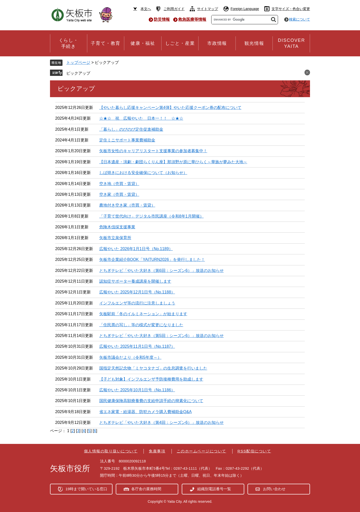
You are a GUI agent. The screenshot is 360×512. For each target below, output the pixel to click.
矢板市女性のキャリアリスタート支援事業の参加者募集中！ (153, 151)
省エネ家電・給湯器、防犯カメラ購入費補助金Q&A (145, 412)
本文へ (145, 9)
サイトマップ (207, 9)
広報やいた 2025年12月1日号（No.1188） (137, 292)
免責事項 (157, 451)
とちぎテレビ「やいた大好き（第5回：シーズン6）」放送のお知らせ (161, 335)
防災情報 (162, 19)
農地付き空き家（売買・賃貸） (127, 205)
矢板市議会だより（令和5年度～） (130, 357)
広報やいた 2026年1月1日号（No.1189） (136, 249)
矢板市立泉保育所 (115, 238)
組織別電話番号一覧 (214, 489)
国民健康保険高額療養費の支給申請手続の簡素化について (151, 401)
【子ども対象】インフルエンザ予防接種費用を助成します (151, 379)
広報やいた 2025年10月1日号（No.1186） (137, 390)
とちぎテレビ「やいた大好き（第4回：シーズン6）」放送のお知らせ (161, 422)
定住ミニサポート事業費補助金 (127, 140)
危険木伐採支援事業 (117, 227)
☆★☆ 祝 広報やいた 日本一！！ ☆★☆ (141, 118)
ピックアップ (78, 73)
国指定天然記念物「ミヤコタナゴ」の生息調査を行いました (153, 368)
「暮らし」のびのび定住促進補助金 (131, 129)
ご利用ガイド (174, 9)
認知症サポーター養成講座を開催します (135, 281)
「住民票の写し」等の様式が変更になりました (141, 325)
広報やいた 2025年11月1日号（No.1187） (137, 346)
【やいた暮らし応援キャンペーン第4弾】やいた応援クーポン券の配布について (170, 107)
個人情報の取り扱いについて (111, 451)
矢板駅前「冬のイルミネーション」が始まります (143, 314)
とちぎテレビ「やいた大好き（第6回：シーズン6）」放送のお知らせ (161, 270)
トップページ (78, 62)
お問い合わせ (274, 489)
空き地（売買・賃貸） (119, 184)
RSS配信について (254, 451)
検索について (299, 19)
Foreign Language (244, 9)
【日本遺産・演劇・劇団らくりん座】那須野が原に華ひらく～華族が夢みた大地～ (173, 162)
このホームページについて (201, 451)
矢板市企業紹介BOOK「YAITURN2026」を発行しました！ (152, 259)
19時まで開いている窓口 (86, 489)
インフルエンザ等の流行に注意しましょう (137, 303)
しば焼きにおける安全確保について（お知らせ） (143, 172)
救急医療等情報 (192, 19)
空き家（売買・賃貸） (119, 194)
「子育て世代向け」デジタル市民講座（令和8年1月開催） (151, 216)
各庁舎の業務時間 (146, 489)
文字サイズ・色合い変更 (291, 9)
